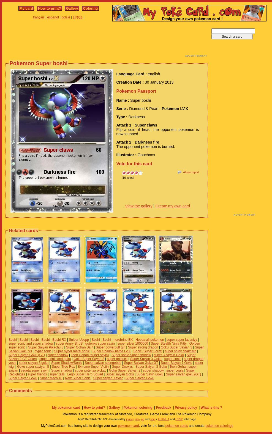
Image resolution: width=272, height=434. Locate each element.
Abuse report (191, 172)
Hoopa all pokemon (149, 340)
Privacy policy (186, 408)
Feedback (163, 408)
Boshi (13, 340)
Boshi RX (59, 340)
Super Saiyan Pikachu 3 (45, 347)
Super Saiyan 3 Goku (151, 367)
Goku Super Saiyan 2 (124, 370)
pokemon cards (176, 426)
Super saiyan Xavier (108, 378)
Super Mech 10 (51, 378)
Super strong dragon (143, 347)
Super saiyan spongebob (103, 363)
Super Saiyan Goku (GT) (27, 355)
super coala (174, 370)
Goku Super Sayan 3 (89, 359)
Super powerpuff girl (110, 347)
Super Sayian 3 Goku (146, 359)
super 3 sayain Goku (169, 355)
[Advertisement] (107, 40)
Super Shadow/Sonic (66, 363)
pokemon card (128, 426)
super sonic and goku (55, 359)
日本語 (78, 17)
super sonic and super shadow (31, 343)
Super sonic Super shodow (131, 355)
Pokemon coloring (138, 408)
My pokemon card (66, 408)
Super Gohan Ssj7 (79, 347)
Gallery (72, 8)
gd (142, 419)
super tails (57, 374)
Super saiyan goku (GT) (183, 374)
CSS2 (179, 419)
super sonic (172, 359)
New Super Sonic (78, 378)
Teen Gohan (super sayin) (90, 355)
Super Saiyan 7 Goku (176, 363)
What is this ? (211, 408)
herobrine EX (123, 340)
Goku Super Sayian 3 (176, 347)
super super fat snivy (182, 340)
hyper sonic (43, 351)
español (53, 17)
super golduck (117, 359)
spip (152, 419)
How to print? (49, 8)
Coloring (90, 8)
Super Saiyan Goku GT (141, 363)
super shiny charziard (180, 351)
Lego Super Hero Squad (85, 374)
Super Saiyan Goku (23, 378)
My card (26, 8)
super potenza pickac (90, 370)
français (39, 17)
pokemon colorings (219, 426)
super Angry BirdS (69, 343)
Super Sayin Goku (150, 374)
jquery (130, 419)
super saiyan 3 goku (33, 363)
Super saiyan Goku (120, 374)
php (137, 419)
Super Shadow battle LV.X (112, 351)
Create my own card (173, 206)
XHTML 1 (163, 419)
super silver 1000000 (133, 343)
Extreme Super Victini (93, 367)
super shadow (58, 355)
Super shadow (61, 370)
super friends (37, 374)
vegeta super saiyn (34, 370)
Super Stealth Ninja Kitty (169, 343)
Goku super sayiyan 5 (33, 367)
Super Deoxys (122, 367)
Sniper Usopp (79, 340)
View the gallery (139, 206)
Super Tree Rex (63, 367)
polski (65, 17)
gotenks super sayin (100, 343)
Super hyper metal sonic (72, 351)
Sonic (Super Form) (147, 351)
